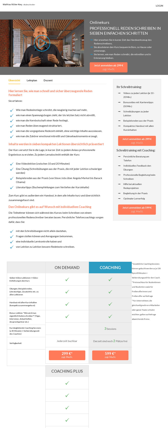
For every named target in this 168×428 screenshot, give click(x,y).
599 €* (103, 355)
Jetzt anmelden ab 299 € (108, 67)
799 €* (141, 355)
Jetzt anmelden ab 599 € (137, 209)
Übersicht (14, 80)
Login (159, 5)
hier (45, 403)
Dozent (48, 80)
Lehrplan (32, 80)
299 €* (64, 355)
